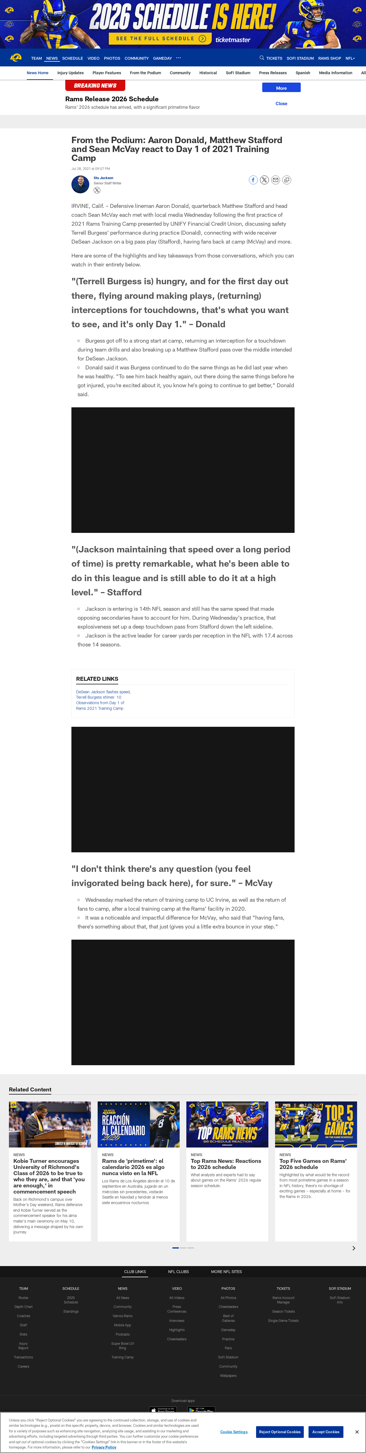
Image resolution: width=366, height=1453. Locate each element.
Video (177, 1288)
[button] (175, 1248)
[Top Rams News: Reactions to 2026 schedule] (227, 1148)
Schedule (70, 1288)
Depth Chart (24, 1306)
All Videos (176, 1298)
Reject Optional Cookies (280, 1432)
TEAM (23, 1288)
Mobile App (122, 1325)
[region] (183, 1432)
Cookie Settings (234, 1432)
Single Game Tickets (283, 1320)
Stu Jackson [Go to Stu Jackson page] (103, 178)
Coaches (23, 1316)
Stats (23, 1334)
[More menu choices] (178, 58)
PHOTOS (228, 1288)
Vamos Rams (123, 1316)
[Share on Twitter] (264, 183)
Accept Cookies (325, 1432)
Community (123, 1306)
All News (122, 1298)
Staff (23, 1325)
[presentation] (355, 1249)
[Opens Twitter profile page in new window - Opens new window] (97, 190)
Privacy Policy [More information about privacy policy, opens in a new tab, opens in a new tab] (104, 1447)
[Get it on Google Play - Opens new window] (201, 1390)
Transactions (23, 1357)
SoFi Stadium (228, 1357)
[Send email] (275, 183)
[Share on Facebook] (253, 183)
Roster (23, 1298)
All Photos (228, 1298)
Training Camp (123, 1357)
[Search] (262, 57)
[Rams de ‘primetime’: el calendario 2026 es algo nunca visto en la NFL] (139, 1156)
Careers (23, 1366)
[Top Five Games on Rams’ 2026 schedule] (316, 1153)
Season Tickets (283, 1311)
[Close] (281, 102)
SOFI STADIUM (340, 1288)
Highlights (177, 1330)
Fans (228, 1348)
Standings (71, 1311)
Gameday (228, 1330)
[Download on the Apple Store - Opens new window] (163, 1388)
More (281, 88)
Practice (228, 1339)
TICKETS (283, 1288)
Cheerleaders (177, 1339)
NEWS (122, 1288)
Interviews (176, 1320)
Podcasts (123, 1334)
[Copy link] (286, 180)
